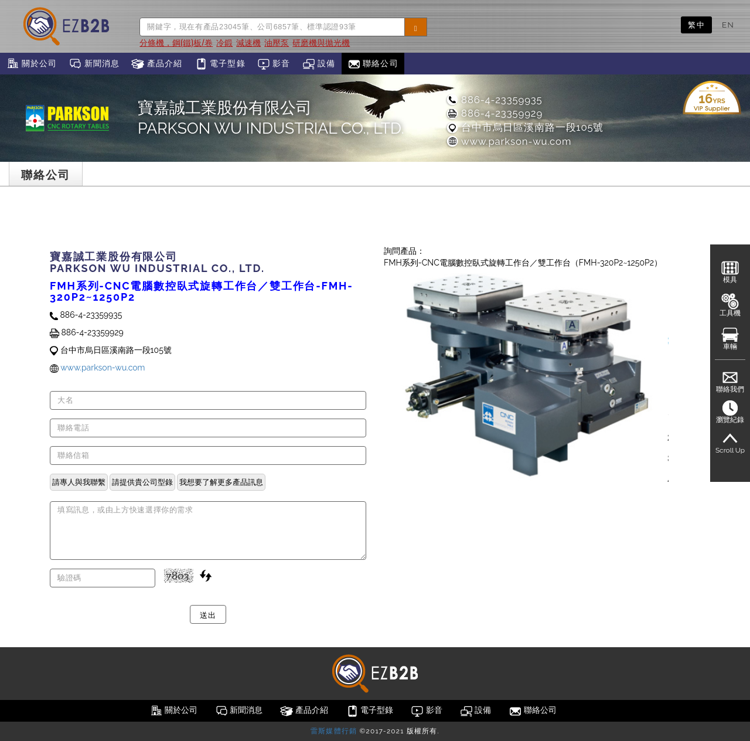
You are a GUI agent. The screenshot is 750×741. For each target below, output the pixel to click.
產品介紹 (156, 63)
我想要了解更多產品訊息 (221, 482)
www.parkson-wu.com (508, 141)
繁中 (696, 24)
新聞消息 (94, 63)
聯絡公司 (372, 63)
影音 (274, 63)
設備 (319, 63)
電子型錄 (220, 63)
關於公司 (31, 63)
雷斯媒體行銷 (334, 731)
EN (728, 24)
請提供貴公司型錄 (142, 482)
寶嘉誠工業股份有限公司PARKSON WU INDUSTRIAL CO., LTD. (271, 117)
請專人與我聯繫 (78, 482)
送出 (208, 614)
